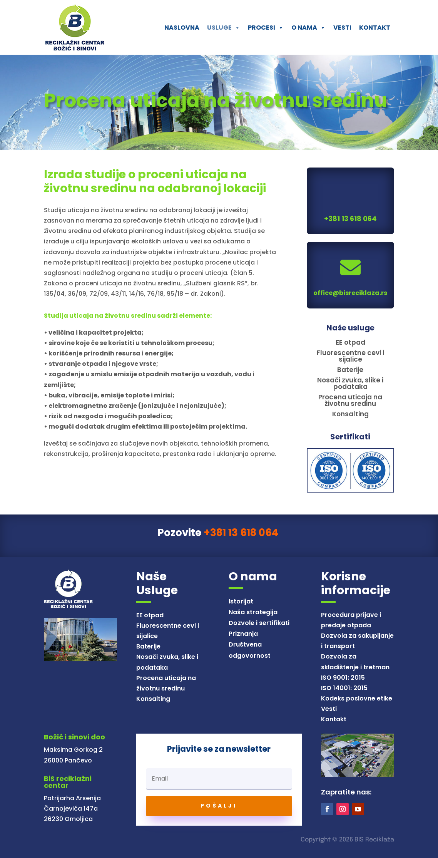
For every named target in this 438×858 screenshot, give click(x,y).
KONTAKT (374, 27)
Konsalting (153, 698)
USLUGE (223, 27)
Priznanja (243, 633)
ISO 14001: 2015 (344, 688)
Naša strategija (253, 612)
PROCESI (266, 27)
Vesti (329, 708)
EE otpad (150, 615)
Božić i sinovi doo (74, 737)
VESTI (342, 27)
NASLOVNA (181, 27)
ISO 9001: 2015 (343, 677)
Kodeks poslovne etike (356, 698)
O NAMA (308, 27)
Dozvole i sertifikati (259, 622)
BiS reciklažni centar (68, 782)
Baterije (148, 646)
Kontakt (333, 719)
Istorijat (241, 601)
